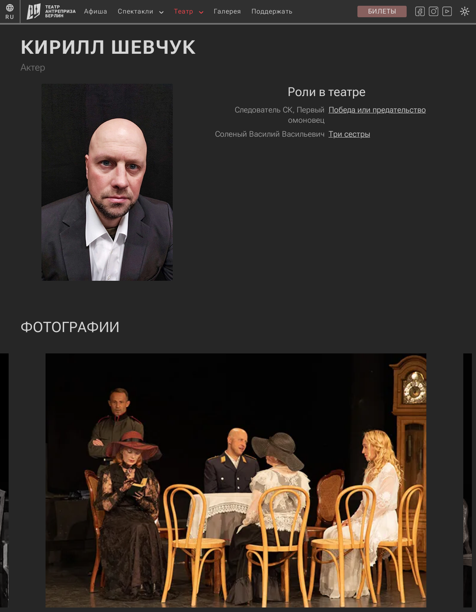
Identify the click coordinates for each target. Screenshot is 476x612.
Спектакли (135, 11)
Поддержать (272, 11)
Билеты (382, 11)
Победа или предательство (377, 110)
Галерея (227, 11)
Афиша (96, 11)
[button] (161, 11)
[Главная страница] (51, 11)
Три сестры (349, 134)
